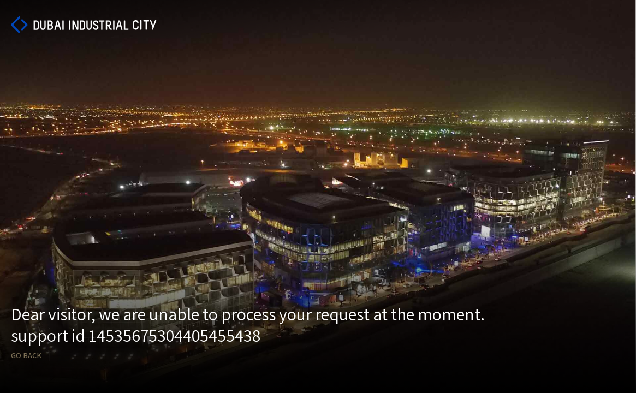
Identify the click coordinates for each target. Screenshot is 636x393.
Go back (26, 355)
